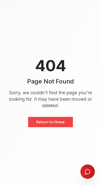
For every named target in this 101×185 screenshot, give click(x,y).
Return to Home (50, 122)
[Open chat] (87, 171)
